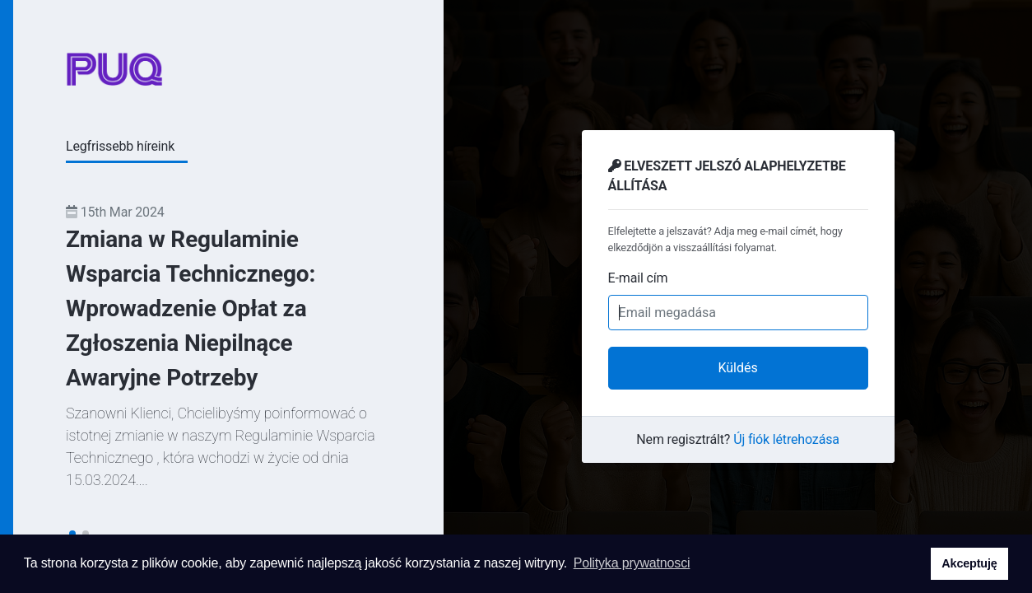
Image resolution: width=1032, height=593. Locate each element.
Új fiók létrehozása (786, 439)
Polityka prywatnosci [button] (632, 563)
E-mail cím (638, 278)
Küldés (737, 368)
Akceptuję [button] (969, 563)
